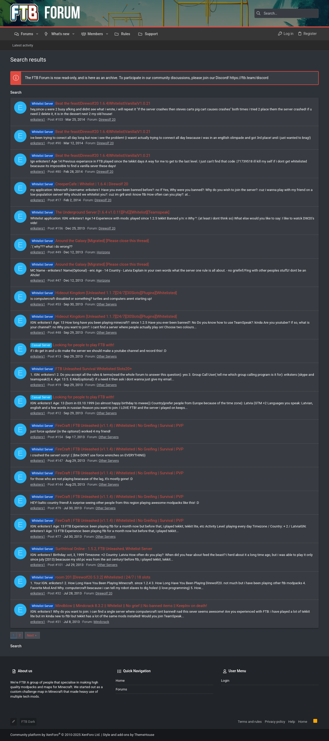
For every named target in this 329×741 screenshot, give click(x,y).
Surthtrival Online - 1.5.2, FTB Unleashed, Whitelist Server (91, 548)
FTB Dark (28, 722)
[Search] (286, 13)
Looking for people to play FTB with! (72, 345)
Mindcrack (101, 622)
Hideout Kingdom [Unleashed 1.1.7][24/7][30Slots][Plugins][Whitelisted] (103, 293)
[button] (37, 34)
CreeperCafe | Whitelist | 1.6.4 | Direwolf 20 (79, 184)
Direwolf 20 (107, 119)
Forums (121, 689)
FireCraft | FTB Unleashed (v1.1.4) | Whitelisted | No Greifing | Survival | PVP (107, 425)
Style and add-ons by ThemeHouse (128, 735)
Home (120, 680)
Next (30, 635)
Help (291, 722)
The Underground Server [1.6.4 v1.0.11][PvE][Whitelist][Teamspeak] (99, 212)
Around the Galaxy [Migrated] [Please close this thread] (89, 240)
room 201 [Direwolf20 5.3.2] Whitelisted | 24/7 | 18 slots (90, 577)
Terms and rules (250, 722)
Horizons (103, 252)
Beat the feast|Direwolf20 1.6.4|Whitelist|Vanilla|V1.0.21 (90, 103)
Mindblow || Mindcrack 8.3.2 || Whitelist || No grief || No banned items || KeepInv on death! (118, 605)
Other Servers (107, 304)
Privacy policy (275, 722)
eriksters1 (37, 119)
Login (225, 680)
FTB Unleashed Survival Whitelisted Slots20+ (81, 369)
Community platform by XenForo (55, 735)
